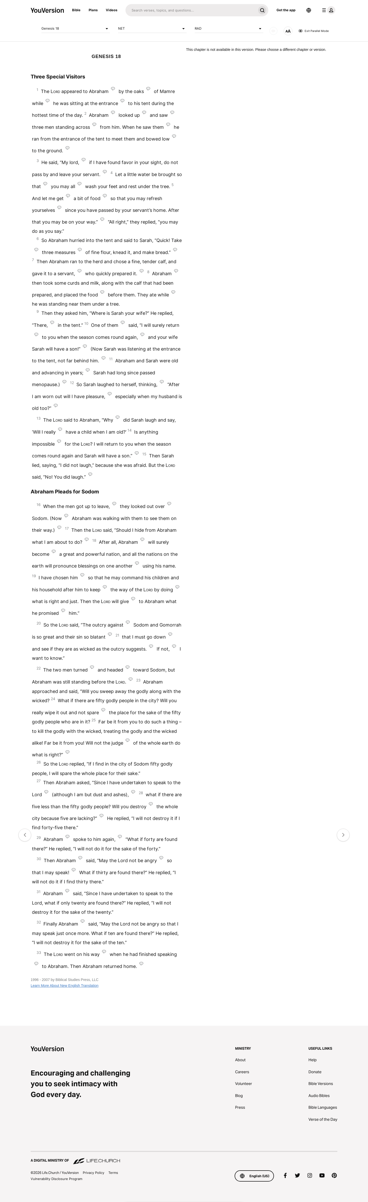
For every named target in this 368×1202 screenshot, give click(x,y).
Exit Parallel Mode (313, 31)
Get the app (286, 10)
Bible (76, 10)
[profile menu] (327, 10)
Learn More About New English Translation (64, 986)
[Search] (190, 10)
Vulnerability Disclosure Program (56, 1179)
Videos (111, 10)
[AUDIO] (273, 31)
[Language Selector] (309, 10)
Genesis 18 (75, 29)
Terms (113, 1173)
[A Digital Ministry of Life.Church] (184, 1158)
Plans (93, 10)
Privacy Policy (93, 1173)
